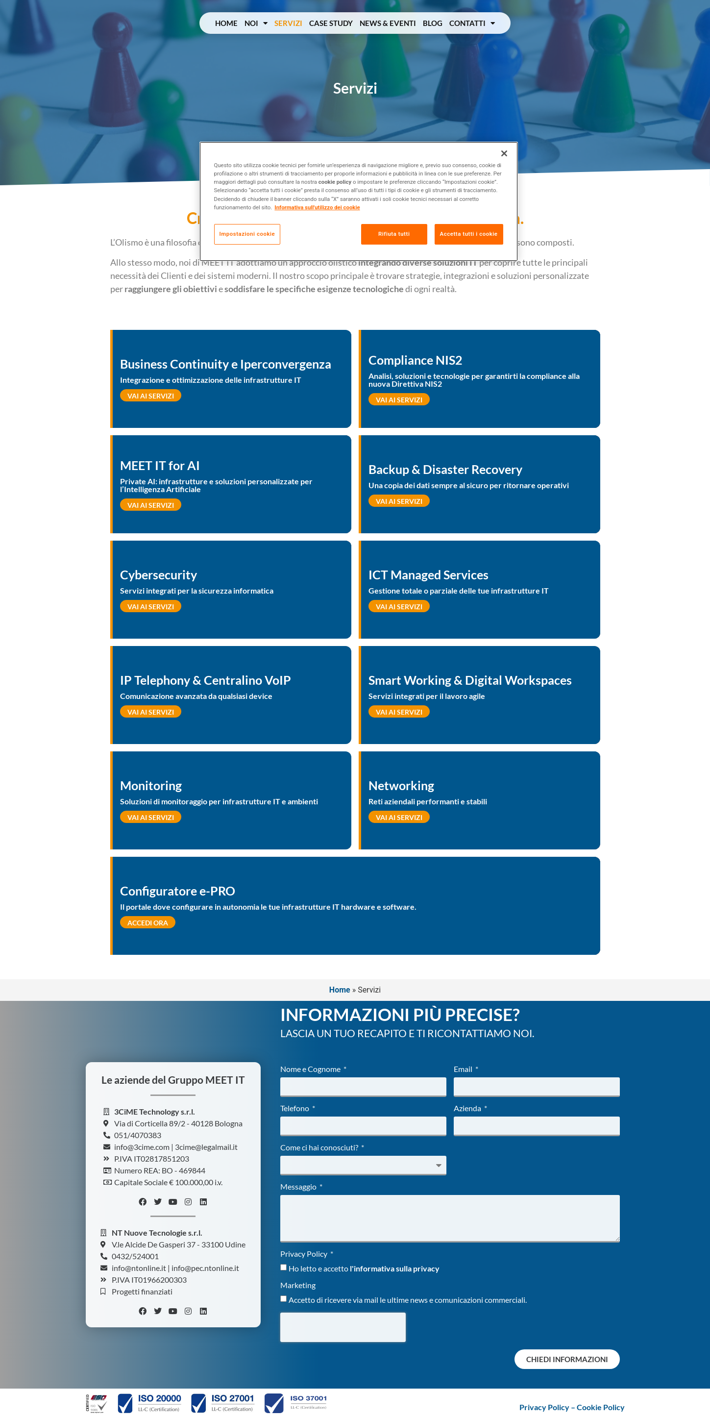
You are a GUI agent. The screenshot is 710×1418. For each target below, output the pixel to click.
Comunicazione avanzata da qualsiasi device (196, 695)
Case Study (331, 23)
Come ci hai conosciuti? (320, 1148)
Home (226, 23)
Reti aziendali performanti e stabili (427, 801)
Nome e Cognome (311, 1069)
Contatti (472, 23)
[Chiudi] (504, 153)
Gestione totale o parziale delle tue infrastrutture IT (458, 590)
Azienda (468, 1108)
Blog (432, 23)
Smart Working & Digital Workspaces (470, 679)
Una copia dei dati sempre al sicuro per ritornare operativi (468, 485)
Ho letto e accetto (364, 1268)
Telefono (295, 1108)
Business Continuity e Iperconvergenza (225, 363)
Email (464, 1069)
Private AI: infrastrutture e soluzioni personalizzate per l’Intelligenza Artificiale (216, 485)
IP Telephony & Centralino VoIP (205, 679)
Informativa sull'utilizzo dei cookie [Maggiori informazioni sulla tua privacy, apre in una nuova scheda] (317, 207)
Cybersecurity (158, 574)
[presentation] (343, 1327)
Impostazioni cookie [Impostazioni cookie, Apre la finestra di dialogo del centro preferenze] (247, 233)
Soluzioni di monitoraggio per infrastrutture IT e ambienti (219, 801)
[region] (358, 201)
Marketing (298, 1285)
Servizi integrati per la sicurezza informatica (196, 590)
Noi (256, 23)
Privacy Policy (304, 1254)
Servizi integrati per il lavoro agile (426, 695)
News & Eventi (388, 23)
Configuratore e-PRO (177, 890)
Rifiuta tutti (394, 233)
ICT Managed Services (428, 574)
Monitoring (151, 785)
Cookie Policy (601, 1407)
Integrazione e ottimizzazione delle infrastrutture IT (210, 379)
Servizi (288, 23)
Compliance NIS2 (415, 359)
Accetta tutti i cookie (469, 233)
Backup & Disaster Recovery (445, 469)
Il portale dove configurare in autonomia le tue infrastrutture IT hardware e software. (268, 906)
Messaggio (299, 1187)
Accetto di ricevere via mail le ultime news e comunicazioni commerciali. (408, 1299)
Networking (401, 785)
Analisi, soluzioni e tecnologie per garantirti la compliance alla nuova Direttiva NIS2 (474, 379)
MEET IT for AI (160, 465)
